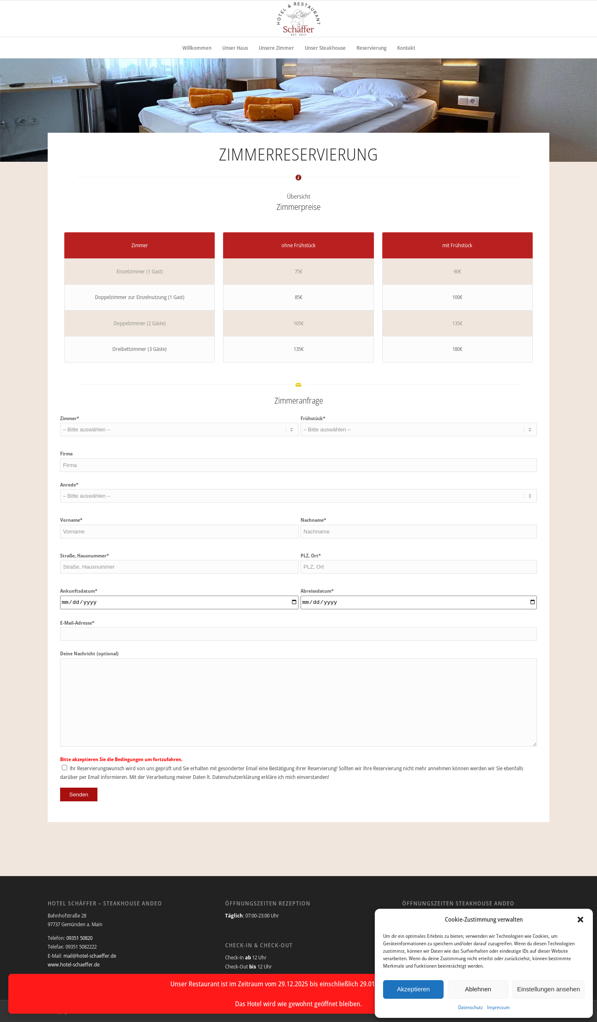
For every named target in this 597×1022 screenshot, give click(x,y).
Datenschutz (470, 1007)
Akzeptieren (413, 989)
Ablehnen (478, 989)
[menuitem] (197, 47)
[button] (580, 919)
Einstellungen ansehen (548, 989)
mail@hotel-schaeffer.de (89, 955)
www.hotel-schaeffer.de (74, 964)
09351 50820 (79, 938)
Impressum (498, 1007)
